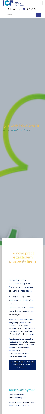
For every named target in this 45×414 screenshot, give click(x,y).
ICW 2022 (29, 9)
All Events (12, 9)
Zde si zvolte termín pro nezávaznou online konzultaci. (22, 365)
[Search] (38, 15)
